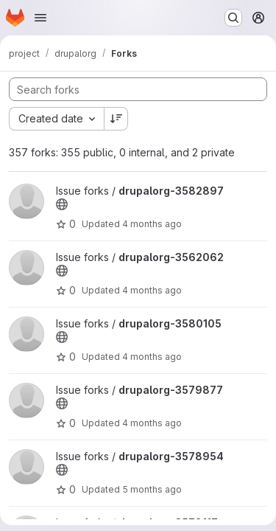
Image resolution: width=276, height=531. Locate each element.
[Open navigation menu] (40, 18)
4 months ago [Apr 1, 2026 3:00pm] (152, 290)
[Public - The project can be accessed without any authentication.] (62, 204)
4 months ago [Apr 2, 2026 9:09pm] (152, 223)
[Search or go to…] (233, 18)
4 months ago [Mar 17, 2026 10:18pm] (152, 422)
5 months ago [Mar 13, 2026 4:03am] (152, 489)
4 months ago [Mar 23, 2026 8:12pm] (152, 356)
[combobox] (56, 119)
